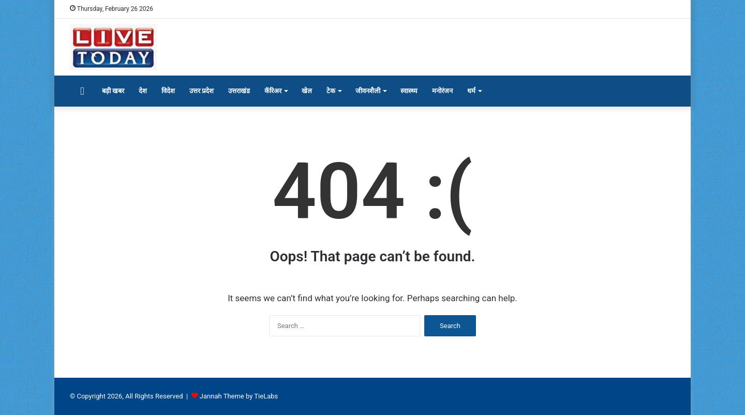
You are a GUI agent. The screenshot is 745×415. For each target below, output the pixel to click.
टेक (330, 91)
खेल (307, 91)
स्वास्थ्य (409, 91)
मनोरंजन (442, 91)
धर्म (471, 91)
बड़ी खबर (113, 91)
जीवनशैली (367, 91)
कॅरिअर (272, 91)
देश (143, 91)
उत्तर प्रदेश (201, 91)
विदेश (168, 91)
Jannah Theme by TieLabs (239, 396)
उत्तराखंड (239, 91)
